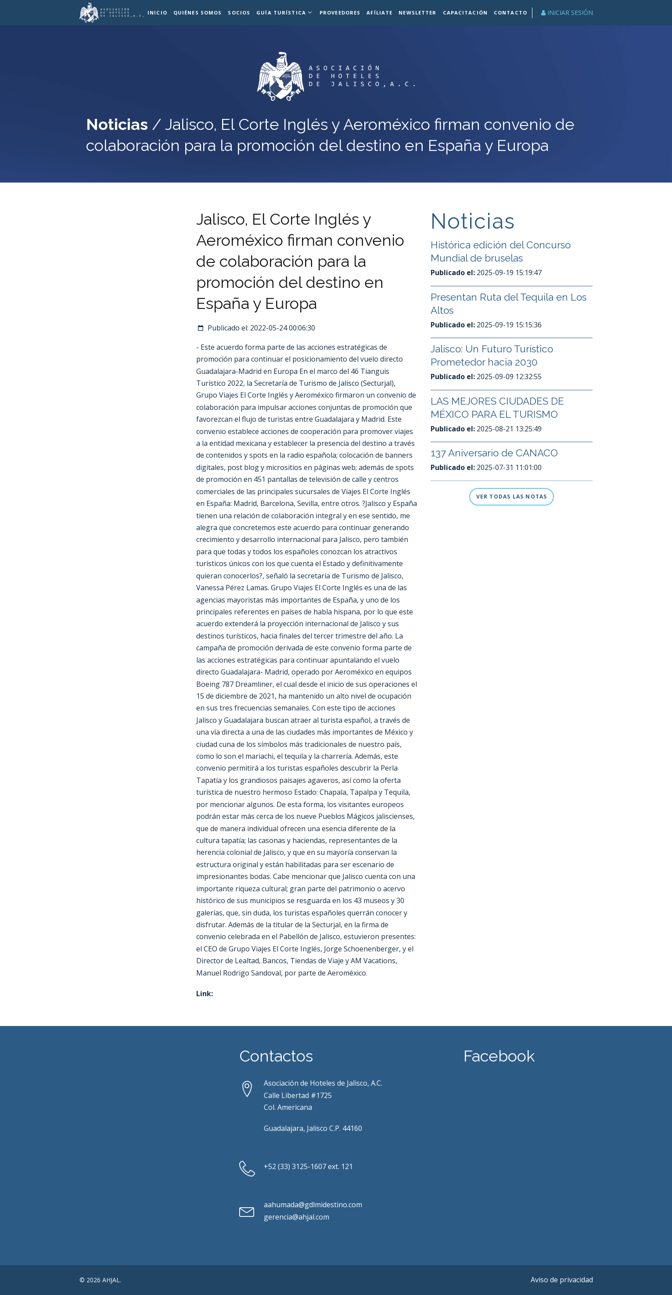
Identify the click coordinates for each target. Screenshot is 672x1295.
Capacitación (465, 12)
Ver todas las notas (511, 496)
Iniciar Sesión (567, 12)
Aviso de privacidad (562, 1279)
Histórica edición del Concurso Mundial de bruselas (505, 290)
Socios (241, 12)
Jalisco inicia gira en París (492, 245)
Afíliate (381, 12)
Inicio (160, 12)
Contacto (510, 12)
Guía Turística (283, 12)
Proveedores (341, 12)
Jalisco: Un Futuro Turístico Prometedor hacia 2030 (497, 394)
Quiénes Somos (200, 12)
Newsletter (419, 12)
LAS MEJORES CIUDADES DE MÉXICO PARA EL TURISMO (501, 446)
